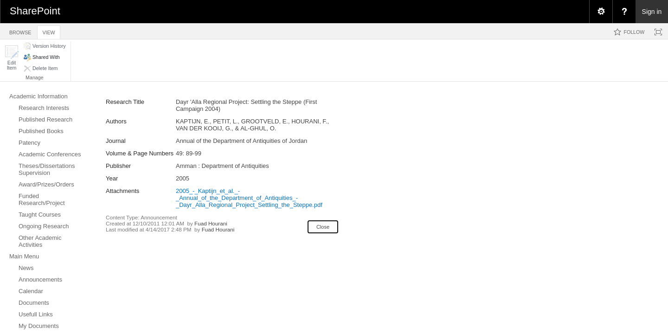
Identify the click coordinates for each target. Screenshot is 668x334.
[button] (11, 58)
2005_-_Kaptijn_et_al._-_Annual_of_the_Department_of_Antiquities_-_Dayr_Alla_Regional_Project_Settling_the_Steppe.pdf (249, 197)
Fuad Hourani (210, 223)
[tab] (20, 31)
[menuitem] (600, 11)
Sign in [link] (652, 11)
